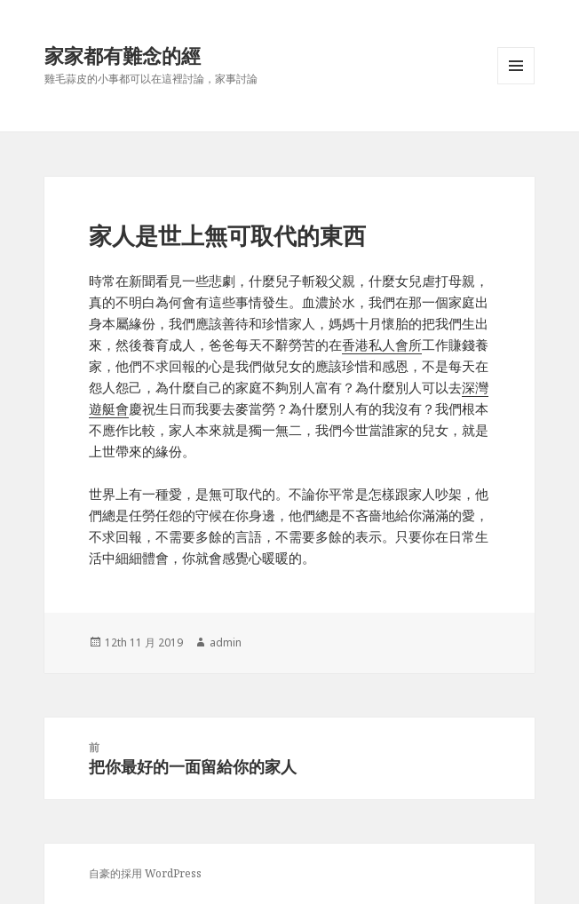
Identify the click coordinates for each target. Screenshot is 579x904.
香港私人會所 (382, 344)
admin (226, 642)
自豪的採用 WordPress (145, 873)
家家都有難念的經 (122, 55)
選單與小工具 (516, 83)
